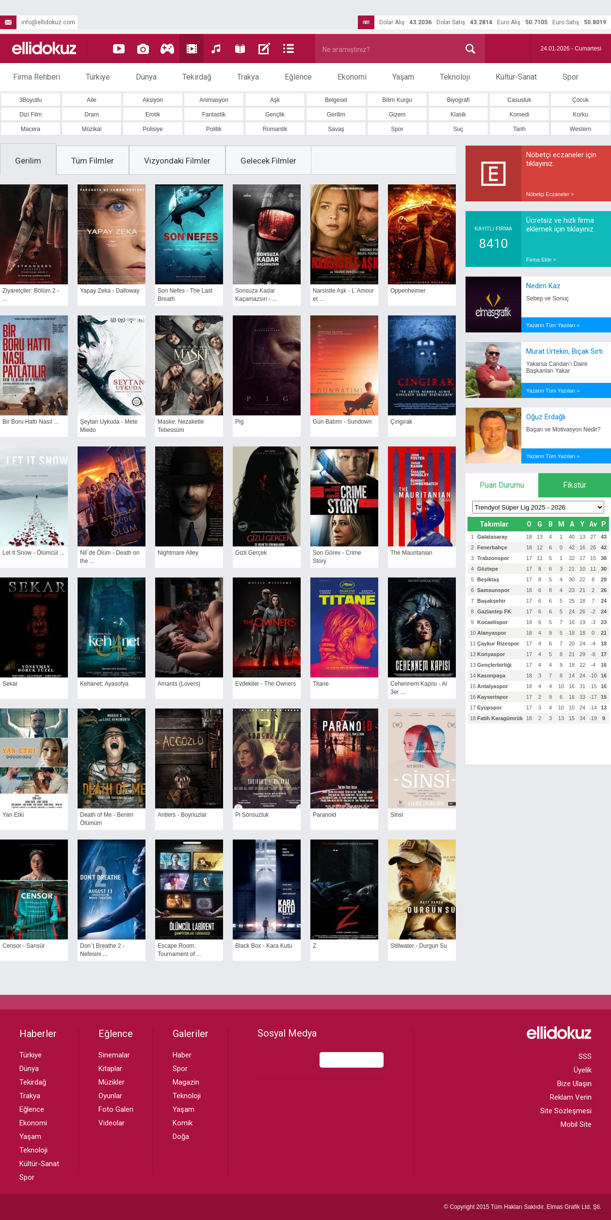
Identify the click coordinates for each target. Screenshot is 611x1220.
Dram (91, 114)
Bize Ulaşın (574, 1083)
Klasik (458, 114)
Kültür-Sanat (516, 77)
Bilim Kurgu (397, 100)
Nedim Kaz (543, 285)
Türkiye (98, 77)
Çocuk (580, 100)
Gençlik (275, 114)
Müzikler (111, 1082)
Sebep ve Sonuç (547, 298)
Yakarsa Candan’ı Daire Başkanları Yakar (557, 367)
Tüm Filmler (92, 160)
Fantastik (214, 114)
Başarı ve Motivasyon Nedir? (563, 429)
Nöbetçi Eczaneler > (550, 194)
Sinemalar (114, 1055)
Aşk (275, 100)
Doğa (181, 1136)
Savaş (336, 129)
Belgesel (336, 100)
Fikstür (574, 485)
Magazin (186, 1082)
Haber (182, 1055)
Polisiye (152, 129)
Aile (91, 100)
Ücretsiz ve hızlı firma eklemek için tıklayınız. (560, 224)
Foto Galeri (115, 1109)
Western (580, 129)
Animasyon (213, 100)
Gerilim (336, 114)
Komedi (520, 114)
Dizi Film (30, 114)
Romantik (275, 129)
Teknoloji (455, 77)
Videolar (111, 1123)
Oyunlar (110, 1095)
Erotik (153, 114)
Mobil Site (576, 1124)
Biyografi (458, 100)
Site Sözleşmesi (566, 1110)
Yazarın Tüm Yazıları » (552, 325)
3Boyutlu (30, 100)
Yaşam (403, 77)
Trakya (248, 77)
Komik (183, 1123)
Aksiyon (153, 100)
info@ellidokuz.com (37, 22)
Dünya (146, 77)
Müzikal (92, 129)
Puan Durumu (502, 485)
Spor (571, 77)
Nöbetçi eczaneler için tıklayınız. (561, 159)
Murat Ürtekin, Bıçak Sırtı (564, 351)
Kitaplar (110, 1068)
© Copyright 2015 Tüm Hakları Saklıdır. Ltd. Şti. (522, 1207)
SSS (585, 1056)
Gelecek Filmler (268, 160)
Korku (580, 114)
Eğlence (298, 77)
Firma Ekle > (541, 260)
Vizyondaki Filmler (177, 160)
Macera (30, 129)
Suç (458, 129)
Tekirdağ (196, 77)
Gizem (397, 114)
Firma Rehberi (36, 77)
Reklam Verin (571, 1097)
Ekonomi (352, 77)
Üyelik (583, 1070)
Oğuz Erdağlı (545, 416)
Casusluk (519, 100)
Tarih (519, 129)
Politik (214, 129)
